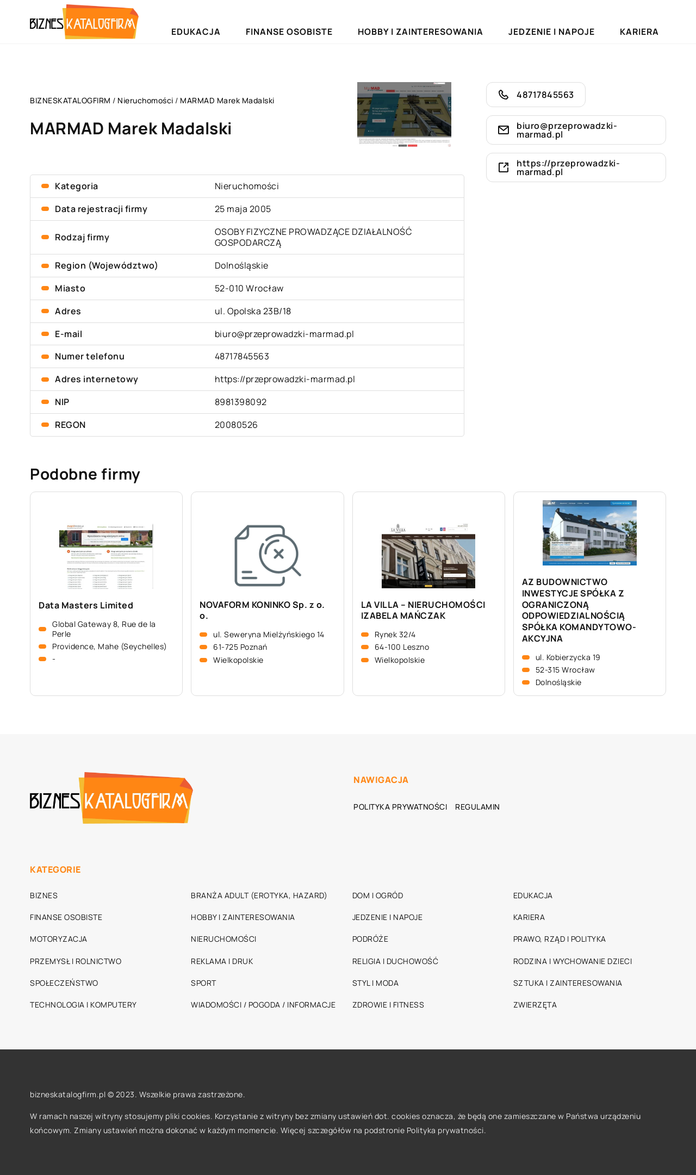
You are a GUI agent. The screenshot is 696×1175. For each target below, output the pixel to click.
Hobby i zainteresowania (484, 21)
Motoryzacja (59, 939)
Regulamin (477, 806)
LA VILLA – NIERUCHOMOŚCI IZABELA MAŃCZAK (423, 610)
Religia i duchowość (395, 961)
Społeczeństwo (64, 983)
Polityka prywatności (400, 806)
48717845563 (242, 356)
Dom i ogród (377, 895)
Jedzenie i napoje (585, 21)
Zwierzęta (535, 1004)
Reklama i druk (222, 961)
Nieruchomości (247, 186)
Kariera (650, 21)
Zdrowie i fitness (388, 1004)
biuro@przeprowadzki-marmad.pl (285, 334)
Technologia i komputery (83, 1004)
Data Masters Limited (86, 605)
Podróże (370, 939)
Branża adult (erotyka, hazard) (259, 895)
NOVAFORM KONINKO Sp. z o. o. (262, 610)
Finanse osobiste (381, 21)
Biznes (44, 895)
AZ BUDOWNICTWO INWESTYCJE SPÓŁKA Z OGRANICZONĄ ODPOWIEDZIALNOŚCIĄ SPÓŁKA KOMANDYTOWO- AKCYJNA (579, 610)
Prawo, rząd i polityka (559, 939)
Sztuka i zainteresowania (568, 983)
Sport (203, 983)
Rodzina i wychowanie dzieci (572, 961)
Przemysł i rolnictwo (75, 961)
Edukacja (312, 21)
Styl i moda (375, 983)
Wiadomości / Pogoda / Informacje (263, 1004)
